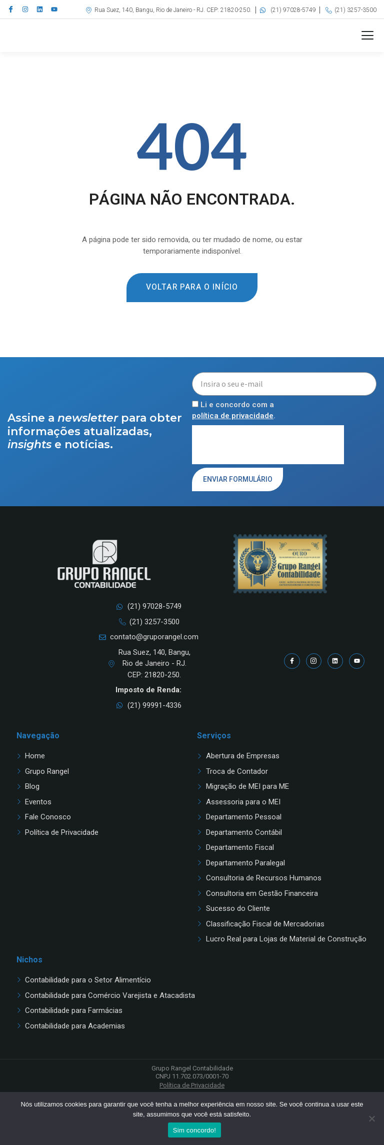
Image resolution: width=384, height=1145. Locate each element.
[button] (367, 47)
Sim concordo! (194, 1130)
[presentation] (268, 466)
